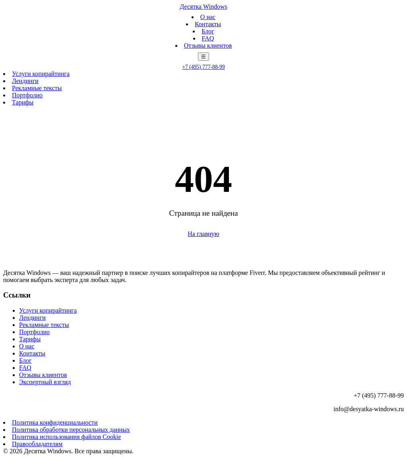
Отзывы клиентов (208, 45)
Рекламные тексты (37, 88)
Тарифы (22, 102)
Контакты (208, 24)
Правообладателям (37, 444)
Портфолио (27, 95)
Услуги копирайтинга (41, 73)
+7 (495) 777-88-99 (203, 67)
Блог (208, 31)
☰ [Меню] (203, 57)
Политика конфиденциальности (55, 422)
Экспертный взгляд (45, 382)
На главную (203, 233)
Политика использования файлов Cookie (66, 436)
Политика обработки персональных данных (71, 429)
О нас (207, 17)
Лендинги (25, 80)
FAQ (208, 38)
